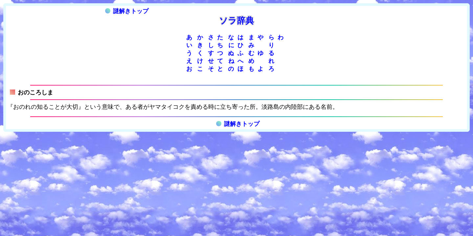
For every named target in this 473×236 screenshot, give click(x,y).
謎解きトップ (126, 11)
